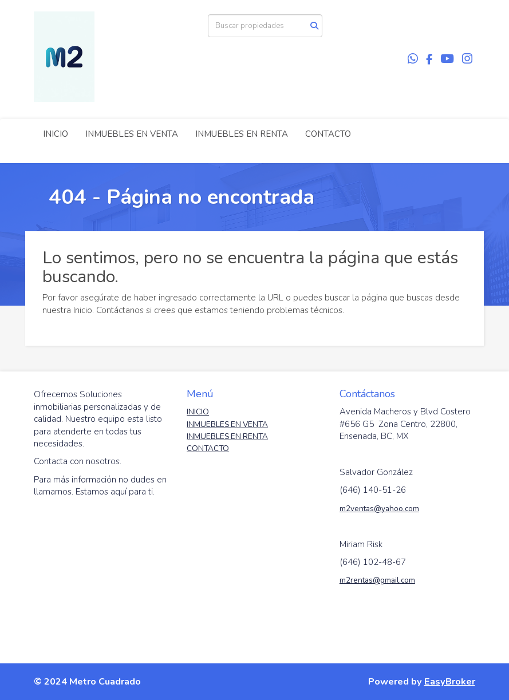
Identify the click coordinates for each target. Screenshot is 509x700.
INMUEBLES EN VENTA (131, 134)
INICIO (55, 134)
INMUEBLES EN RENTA (241, 134)
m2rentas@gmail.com (377, 580)
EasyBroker (449, 681)
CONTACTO (328, 134)
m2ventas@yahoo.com (379, 508)
